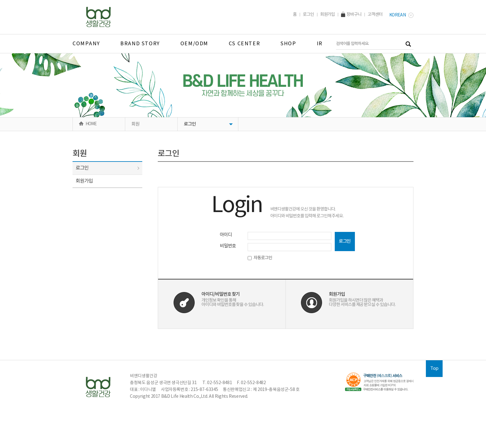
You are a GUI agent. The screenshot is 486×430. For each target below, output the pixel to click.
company (86, 44)
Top (434, 368)
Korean (401, 15)
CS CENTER (244, 44)
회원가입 (327, 14)
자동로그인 (260, 257)
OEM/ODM (194, 44)
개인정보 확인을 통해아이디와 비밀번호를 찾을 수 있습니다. (232, 302)
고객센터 (375, 14)
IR (320, 44)
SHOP (288, 44)
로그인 (308, 14)
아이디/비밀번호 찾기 (220, 294)
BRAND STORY (140, 44)
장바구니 (351, 14)
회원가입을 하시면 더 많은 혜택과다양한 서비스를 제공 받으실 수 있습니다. (362, 302)
